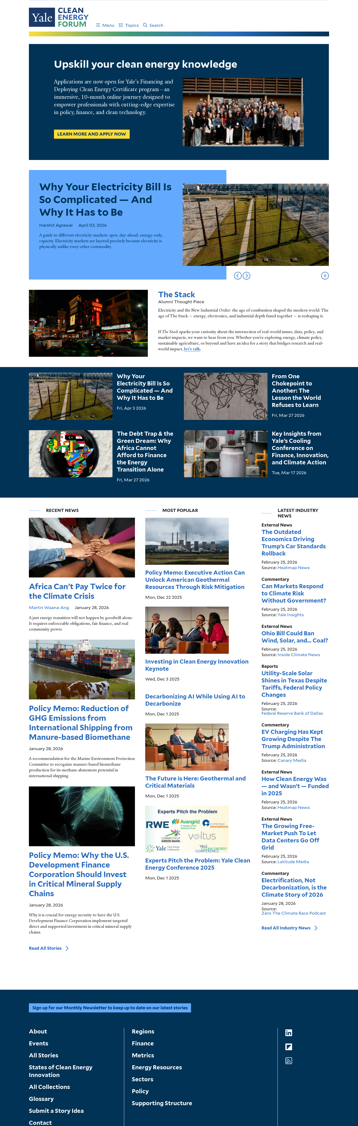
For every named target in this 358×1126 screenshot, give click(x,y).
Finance (143, 967)
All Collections (49, 1010)
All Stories (43, 979)
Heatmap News (294, 522)
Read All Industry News (286, 882)
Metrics (143, 979)
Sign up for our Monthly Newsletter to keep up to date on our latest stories (110, 931)
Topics (129, 25)
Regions (143, 955)
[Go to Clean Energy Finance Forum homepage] (59, 17)
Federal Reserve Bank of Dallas (292, 667)
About (38, 955)
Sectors (142, 1003)
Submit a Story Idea (56, 1034)
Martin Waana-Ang (49, 502)
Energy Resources (157, 991)
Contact (40, 1046)
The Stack (176, 294)
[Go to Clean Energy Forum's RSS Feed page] (288, 985)
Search (153, 25)
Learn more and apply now (92, 134)
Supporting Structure (162, 1026)
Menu (105, 25)
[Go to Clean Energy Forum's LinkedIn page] (288, 956)
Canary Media (292, 714)
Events (38, 967)
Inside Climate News (299, 609)
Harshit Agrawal (56, 225)
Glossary (41, 1022)
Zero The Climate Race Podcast (294, 867)
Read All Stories (45, 723)
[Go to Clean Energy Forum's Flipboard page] (288, 971)
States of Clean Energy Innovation (60, 995)
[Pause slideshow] (325, 276)
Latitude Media (293, 816)
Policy (140, 1014)
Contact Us (111, 1061)
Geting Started (61, 1061)
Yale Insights (291, 569)
